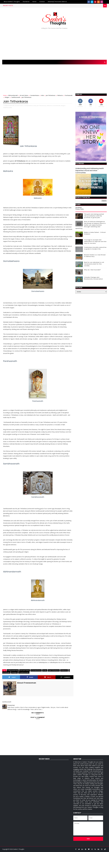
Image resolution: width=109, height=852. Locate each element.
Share (30, 677)
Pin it (47, 677)
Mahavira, (49, 105)
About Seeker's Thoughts (12, 2)
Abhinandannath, (10, 105)
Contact (42, 2)
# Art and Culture (24, 670)
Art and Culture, (19, 105)
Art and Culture (24, 95)
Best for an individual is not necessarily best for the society (94, 264)
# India (45, 670)
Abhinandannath (13, 95)
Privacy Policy (79, 209)
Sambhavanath (15, 97)
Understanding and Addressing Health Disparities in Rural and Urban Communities (89, 170)
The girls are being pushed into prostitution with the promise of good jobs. (94, 215)
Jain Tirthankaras (50, 95)
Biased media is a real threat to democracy (95, 255)
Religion (7, 97)
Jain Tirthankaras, (42, 105)
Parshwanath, (57, 105)
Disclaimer (26, 2)
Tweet (12, 677)
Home (34, 2)
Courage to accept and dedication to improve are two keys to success (95, 241)
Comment (65, 677)
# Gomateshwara (36, 670)
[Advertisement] (54, 44)
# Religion (14, 672)
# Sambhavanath (24, 672)
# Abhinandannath (12, 670)
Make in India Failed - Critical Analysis (95, 233)
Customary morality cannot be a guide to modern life (95, 248)
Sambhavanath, (7, 107)
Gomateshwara (34, 95)
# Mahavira (64, 670)
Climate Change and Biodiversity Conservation (93, 278)
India (42, 95)
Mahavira (60, 95)
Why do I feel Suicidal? (92, 270)
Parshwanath (68, 95)
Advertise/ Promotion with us (57, 2)
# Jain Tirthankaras (53, 670)
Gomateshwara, (28, 105)
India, (34, 105)
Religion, (63, 105)
